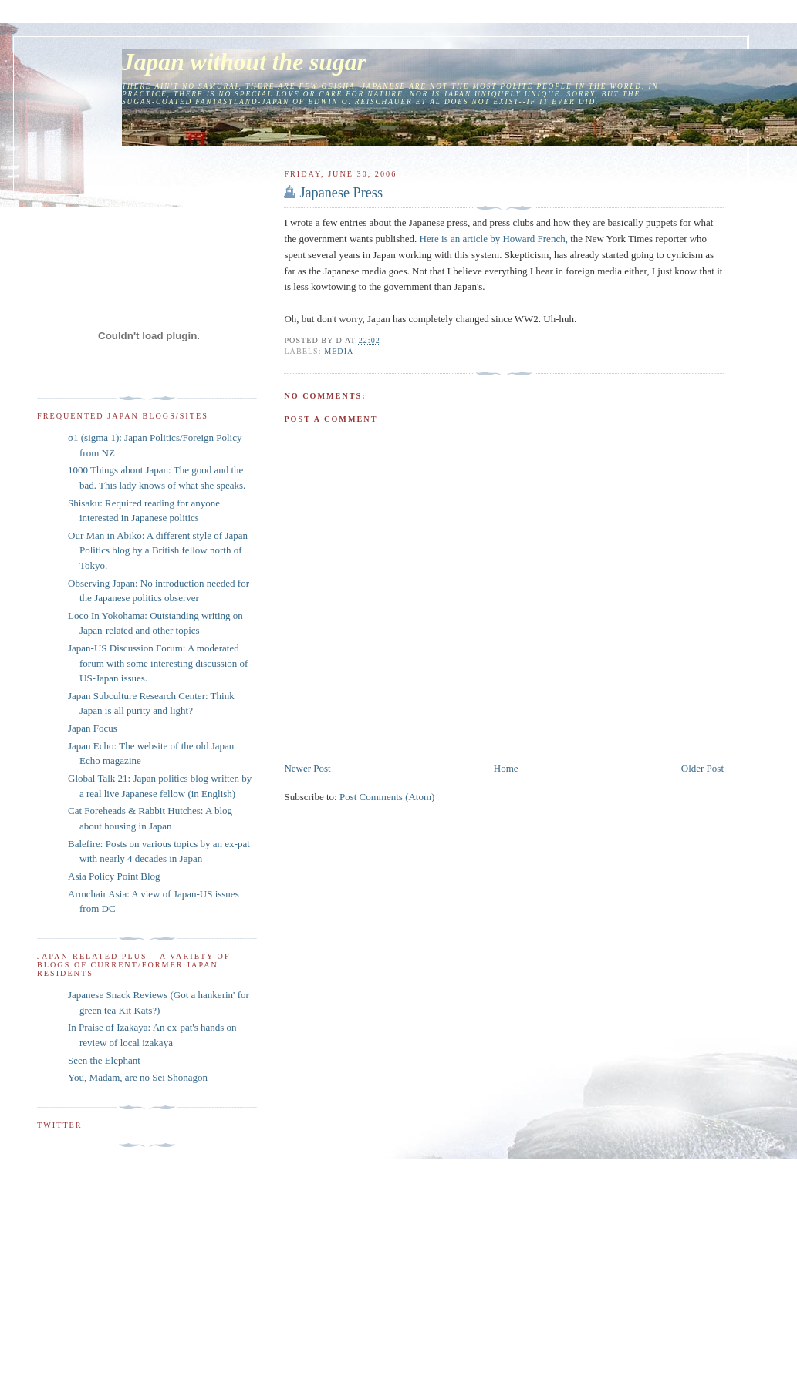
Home (506, 768)
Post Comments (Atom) (387, 796)
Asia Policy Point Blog (114, 876)
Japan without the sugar (244, 62)
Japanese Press (341, 192)
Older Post (702, 768)
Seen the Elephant (104, 1060)
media (338, 351)
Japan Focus (92, 728)
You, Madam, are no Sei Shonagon (138, 1077)
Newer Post (307, 768)
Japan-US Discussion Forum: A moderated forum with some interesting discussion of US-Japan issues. (158, 663)
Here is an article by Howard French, (494, 238)
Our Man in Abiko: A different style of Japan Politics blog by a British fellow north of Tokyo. (158, 550)
